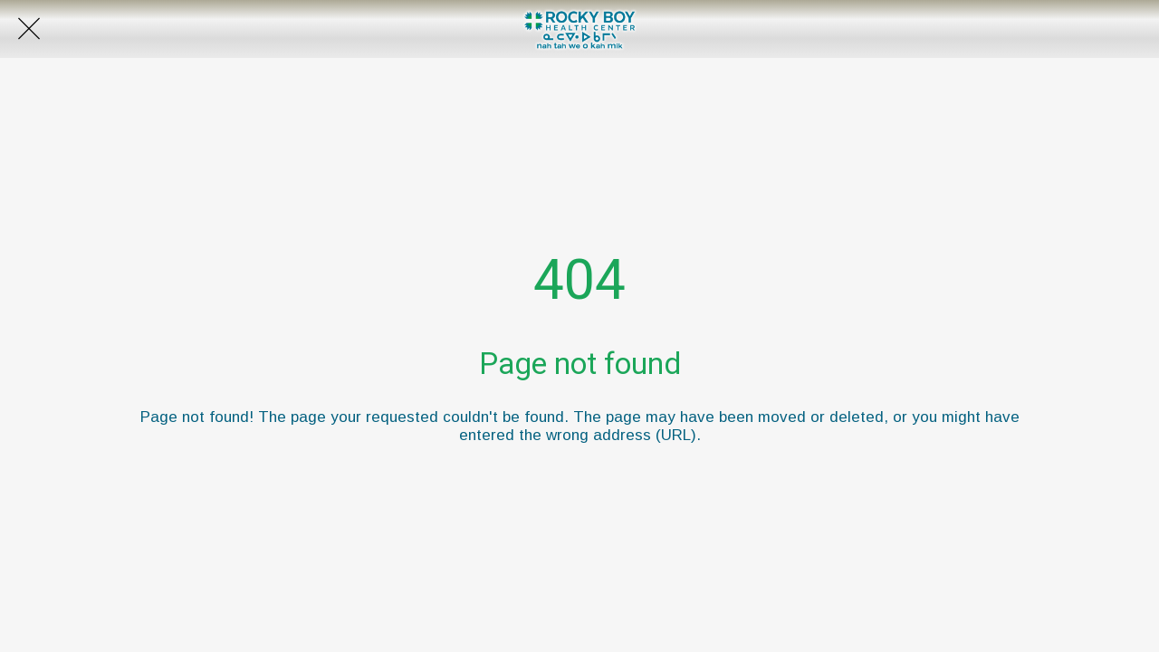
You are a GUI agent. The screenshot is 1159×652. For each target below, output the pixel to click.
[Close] (29, 29)
